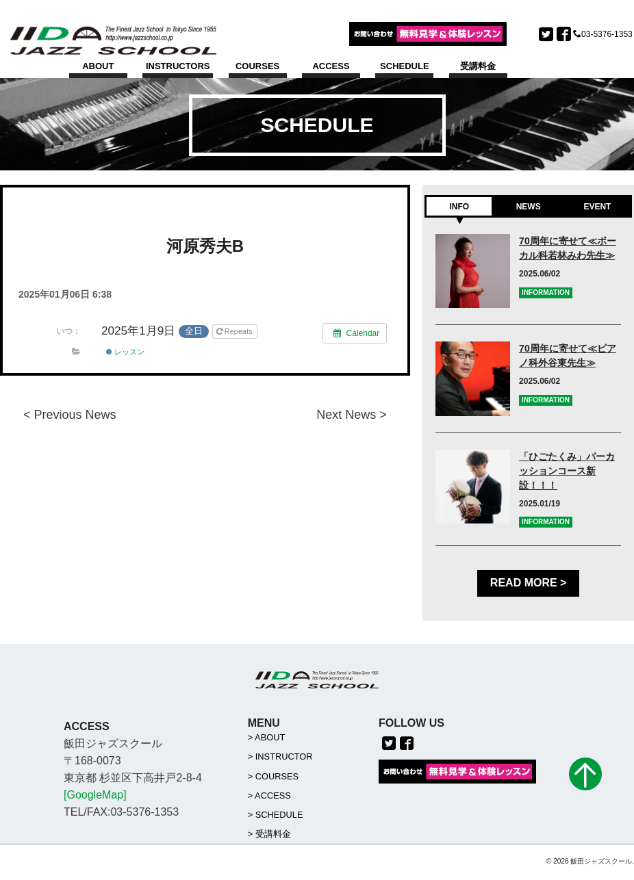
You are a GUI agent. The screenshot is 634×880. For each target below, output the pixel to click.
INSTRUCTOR (284, 758)
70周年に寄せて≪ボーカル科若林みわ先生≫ (567, 248)
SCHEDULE (404, 66)
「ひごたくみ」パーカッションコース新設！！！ (567, 471)
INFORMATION (546, 292)
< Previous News (69, 415)
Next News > (351, 415)
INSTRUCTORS (178, 66)
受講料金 (478, 66)
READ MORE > (528, 583)
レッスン (125, 352)
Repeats (235, 332)
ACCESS (330, 66)
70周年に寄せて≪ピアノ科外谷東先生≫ (567, 356)
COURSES (257, 66)
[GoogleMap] (95, 795)
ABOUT (98, 66)
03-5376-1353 (607, 34)
